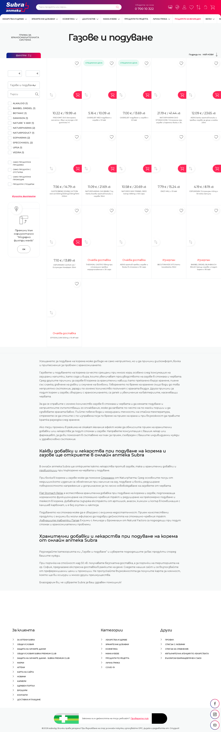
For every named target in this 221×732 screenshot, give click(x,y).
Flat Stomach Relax (51, 493)
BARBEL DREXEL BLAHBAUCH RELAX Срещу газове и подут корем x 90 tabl (203, 267)
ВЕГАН (209, 19)
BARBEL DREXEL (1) (24, 108)
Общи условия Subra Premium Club (36, 653)
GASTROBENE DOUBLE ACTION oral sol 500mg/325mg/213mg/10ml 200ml (64, 193)
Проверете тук (140, 718)
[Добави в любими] (76, 63)
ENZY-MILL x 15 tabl (169, 191)
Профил (169, 640)
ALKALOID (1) (20, 103)
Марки (20, 663)
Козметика (69, 19)
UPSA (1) (17, 147)
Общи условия (25, 644)
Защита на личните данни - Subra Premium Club (43, 658)
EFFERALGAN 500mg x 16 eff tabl (64, 338)
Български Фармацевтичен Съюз (183, 658)
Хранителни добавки (43, 19)
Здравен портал (26, 686)
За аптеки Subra (26, 640)
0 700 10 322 (144, 9)
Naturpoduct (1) (23, 132)
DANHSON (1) (20, 118)
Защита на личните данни (31, 649)
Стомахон (107, 477)
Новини (21, 676)
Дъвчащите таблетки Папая (59, 520)
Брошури (22, 690)
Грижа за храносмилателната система (24, 37)
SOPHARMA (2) (21, 137)
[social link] (214, 703)
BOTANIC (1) (20, 113)
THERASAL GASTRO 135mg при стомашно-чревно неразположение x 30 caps (99, 267)
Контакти (22, 695)
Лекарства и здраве (13, 19)
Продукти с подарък (23, 184)
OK (23, 249)
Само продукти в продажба (22, 163)
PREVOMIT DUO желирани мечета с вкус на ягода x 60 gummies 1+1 (64, 120)
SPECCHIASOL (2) (23, 142)
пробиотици (48, 470)
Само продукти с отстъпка (22, 170)
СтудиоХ (174, 728)
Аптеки (21, 667)
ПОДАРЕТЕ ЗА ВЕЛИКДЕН (188, 19)
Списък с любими (175, 644)
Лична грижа (160, 19)
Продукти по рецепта (136, 19)
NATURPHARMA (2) (24, 128)
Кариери (21, 681)
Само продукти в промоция (22, 178)
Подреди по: (204, 54)
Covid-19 (110, 667)
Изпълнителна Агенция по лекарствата (187, 653)
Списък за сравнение (177, 649)
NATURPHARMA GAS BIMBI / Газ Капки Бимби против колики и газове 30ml (99, 193)
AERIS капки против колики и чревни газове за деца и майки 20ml (204, 120)
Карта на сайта (25, 672)
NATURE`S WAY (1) (23, 123)
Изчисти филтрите (24, 196)
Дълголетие (88, 19)
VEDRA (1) (18, 152)
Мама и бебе (110, 19)
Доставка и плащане (29, 699)
